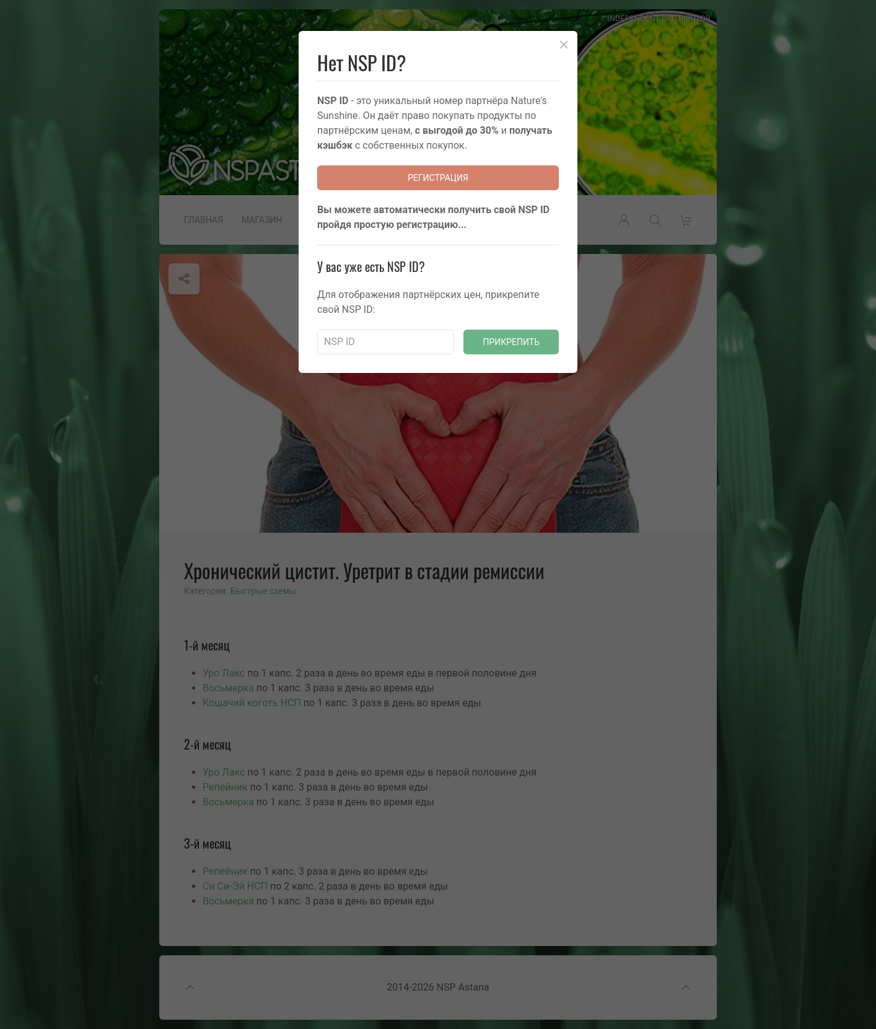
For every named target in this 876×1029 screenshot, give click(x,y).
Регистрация (438, 178)
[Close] (563, 44)
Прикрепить (511, 342)
